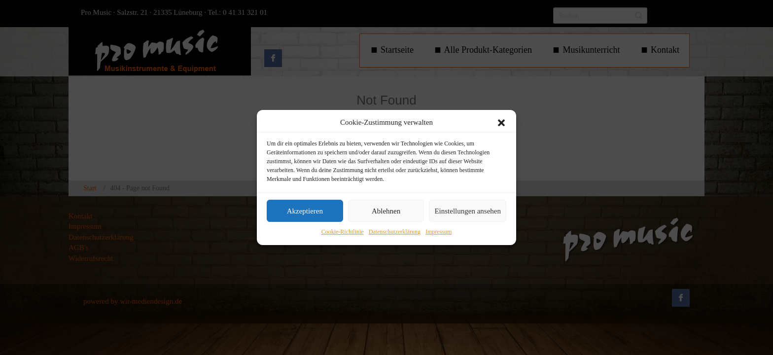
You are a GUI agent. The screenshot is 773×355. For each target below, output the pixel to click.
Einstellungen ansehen (467, 211)
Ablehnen (386, 211)
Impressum (438, 232)
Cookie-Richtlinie (342, 232)
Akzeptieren (305, 211)
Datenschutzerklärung (395, 232)
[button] (501, 123)
